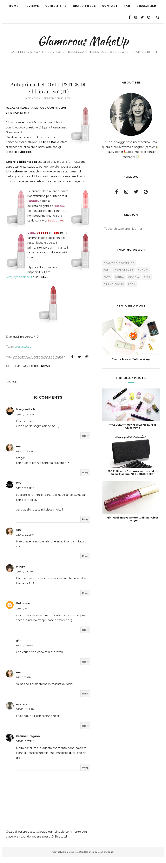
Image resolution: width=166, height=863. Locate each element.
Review (133, 277)
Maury (20, 572)
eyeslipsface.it (24, 352)
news (45, 371)
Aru (18, 452)
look (132, 284)
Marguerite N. (26, 415)
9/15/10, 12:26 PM (25, 540)
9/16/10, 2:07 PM (25, 747)
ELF (17, 371)
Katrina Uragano (28, 742)
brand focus (113, 284)
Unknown (23, 609)
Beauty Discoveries (118, 263)
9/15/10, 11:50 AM (25, 420)
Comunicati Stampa (118, 270)
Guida (119, 277)
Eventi (143, 270)
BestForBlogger (106, 858)
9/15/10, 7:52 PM (24, 651)
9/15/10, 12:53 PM (25, 577)
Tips (147, 277)
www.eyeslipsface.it (42, 278)
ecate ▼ (22, 710)
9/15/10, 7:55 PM (24, 683)
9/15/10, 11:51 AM (24, 457)
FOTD (107, 277)
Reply (85, 441)
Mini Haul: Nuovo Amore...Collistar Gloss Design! (132, 519)
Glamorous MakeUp (83, 40)
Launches (31, 371)
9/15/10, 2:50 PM (25, 614)
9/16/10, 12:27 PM (25, 715)
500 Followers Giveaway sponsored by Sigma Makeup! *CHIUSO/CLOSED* (133, 472)
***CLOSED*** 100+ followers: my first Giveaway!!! (132, 426)
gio (18, 646)
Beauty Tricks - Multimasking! (131, 359)
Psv (18, 489)
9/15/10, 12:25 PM (25, 494)
